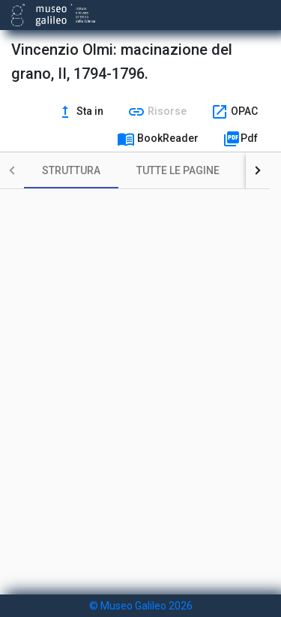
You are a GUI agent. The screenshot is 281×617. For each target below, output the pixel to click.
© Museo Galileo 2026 (141, 606)
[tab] (71, 170)
